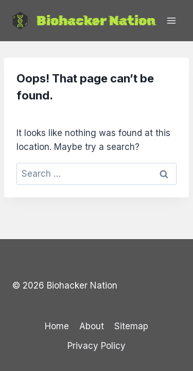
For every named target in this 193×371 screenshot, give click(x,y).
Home (57, 326)
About (91, 326)
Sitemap (131, 326)
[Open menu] (171, 20)
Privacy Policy (96, 346)
